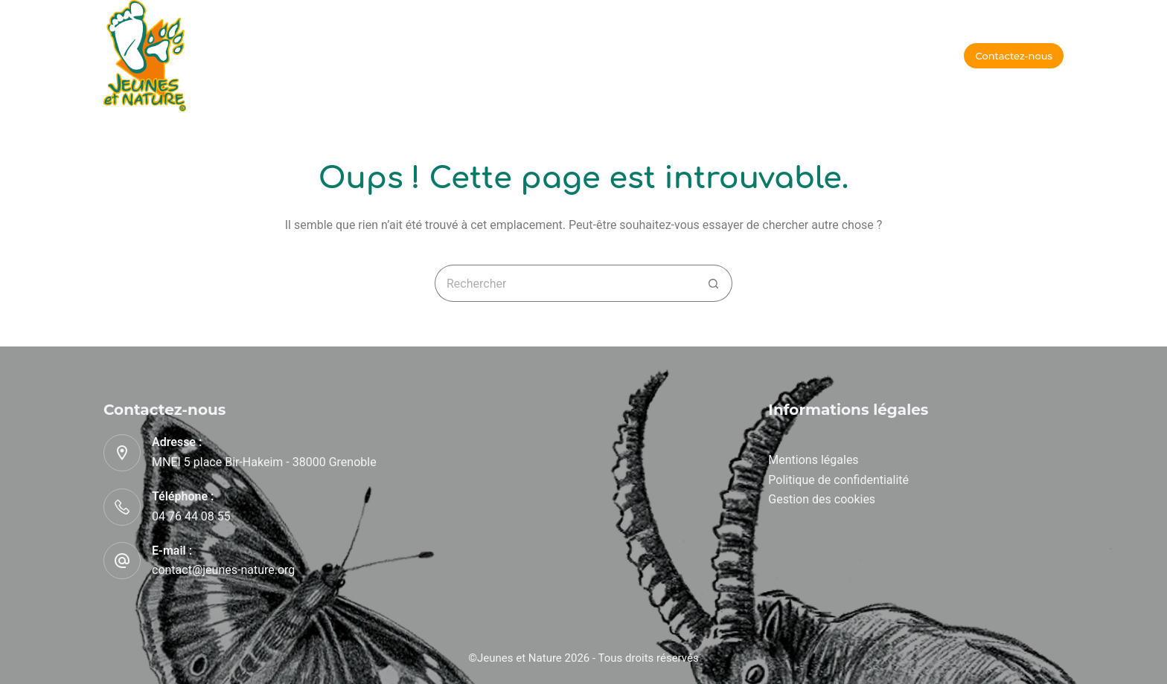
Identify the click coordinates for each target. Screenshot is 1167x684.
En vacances (369, 55)
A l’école (458, 55)
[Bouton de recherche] (713, 283)
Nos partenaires (693, 55)
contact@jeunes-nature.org (223, 570)
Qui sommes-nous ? (566, 55)
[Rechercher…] (565, 283)
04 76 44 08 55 (191, 516)
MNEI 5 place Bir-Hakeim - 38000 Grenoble (264, 462)
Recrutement (802, 55)
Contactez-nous (1013, 56)
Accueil (282, 55)
